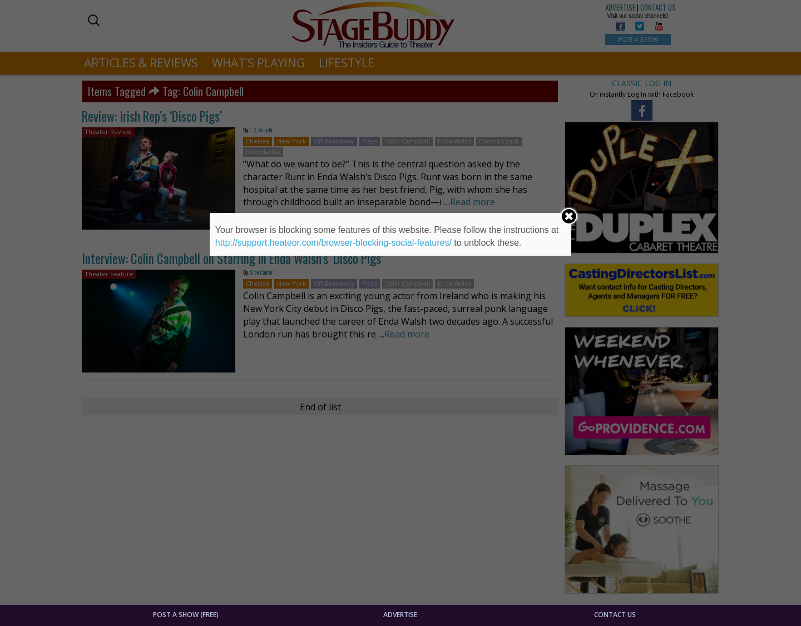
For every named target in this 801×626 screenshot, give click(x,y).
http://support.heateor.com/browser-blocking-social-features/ (333, 242)
